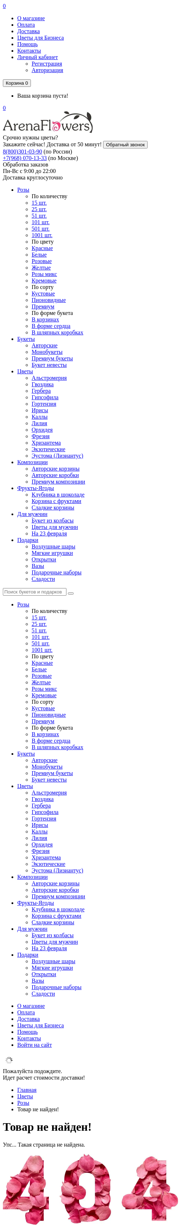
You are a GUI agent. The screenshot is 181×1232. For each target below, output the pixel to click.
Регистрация (47, 64)
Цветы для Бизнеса (40, 38)
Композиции (32, 462)
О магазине (31, 18)
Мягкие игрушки (52, 553)
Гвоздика (43, 384)
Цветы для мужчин (55, 527)
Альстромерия (49, 378)
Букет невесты (49, 365)
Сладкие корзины (53, 507)
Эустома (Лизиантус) (57, 456)
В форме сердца (51, 326)
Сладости (43, 579)
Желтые (41, 267)
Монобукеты (47, 352)
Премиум (43, 306)
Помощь (27, 44)
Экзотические (48, 449)
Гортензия (44, 404)
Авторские (44, 345)
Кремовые (44, 280)
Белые (39, 255)
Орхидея (42, 430)
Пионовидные (49, 300)
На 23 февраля (49, 533)
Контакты (29, 51)
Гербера (41, 391)
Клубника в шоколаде (58, 495)
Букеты (26, 339)
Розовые (42, 261)
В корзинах (45, 319)
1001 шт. (42, 235)
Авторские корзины (55, 469)
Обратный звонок (125, 144)
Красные (42, 248)
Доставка (28, 31)
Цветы (25, 371)
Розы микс (44, 274)
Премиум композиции (58, 482)
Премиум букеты (52, 358)
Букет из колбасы (53, 520)
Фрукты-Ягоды (35, 488)
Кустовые (43, 293)
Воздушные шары (53, 546)
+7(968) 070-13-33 (25, 158)
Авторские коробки (55, 475)
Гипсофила (45, 397)
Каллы (39, 417)
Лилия (39, 423)
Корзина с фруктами (56, 501)
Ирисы (40, 410)
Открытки (44, 559)
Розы (23, 190)
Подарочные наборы (57, 572)
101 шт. (41, 222)
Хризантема (46, 443)
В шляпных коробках (57, 332)
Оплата (26, 25)
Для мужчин (32, 514)
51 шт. (39, 216)
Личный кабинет (37, 57)
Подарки (27, 540)
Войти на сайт (34, 1045)
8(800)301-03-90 (22, 151)
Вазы (38, 566)
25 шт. (39, 209)
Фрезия (41, 436)
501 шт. (41, 229)
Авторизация (47, 70)
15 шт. (39, 203)
